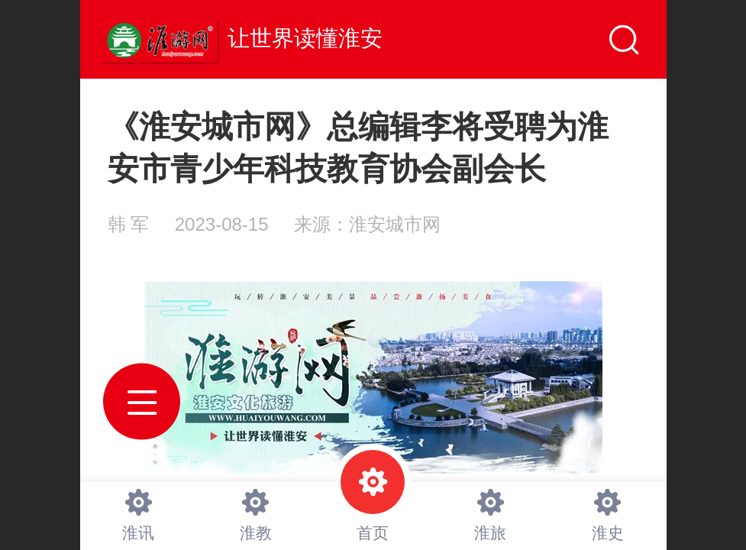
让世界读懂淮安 (305, 38)
